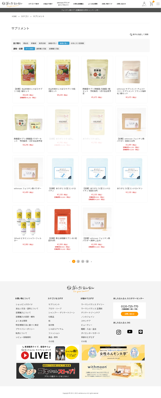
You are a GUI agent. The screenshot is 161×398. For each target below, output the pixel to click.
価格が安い (52, 43)
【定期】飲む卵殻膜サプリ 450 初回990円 (62, 239)
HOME (14, 16)
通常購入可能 (41, 49)
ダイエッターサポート (90, 333)
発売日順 (42, 43)
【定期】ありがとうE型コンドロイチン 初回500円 (96, 189)
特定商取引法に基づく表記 (27, 325)
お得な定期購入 (78, 4)
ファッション (54, 333)
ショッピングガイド (24, 304)
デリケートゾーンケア (90, 312)
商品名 (25, 43)
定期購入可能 (54, 49)
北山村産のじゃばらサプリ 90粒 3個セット (62, 90)
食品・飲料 (53, 337)
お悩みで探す (47, 4)
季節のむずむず (87, 337)
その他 (51, 341)
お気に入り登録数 (77, 43)
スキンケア (86, 321)
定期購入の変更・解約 (25, 316)
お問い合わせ (121, 4)
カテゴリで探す (33, 4)
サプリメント (38, 16)
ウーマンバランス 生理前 (91, 308)
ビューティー (86, 325)
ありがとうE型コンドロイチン (130, 188)
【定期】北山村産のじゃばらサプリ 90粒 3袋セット (28, 90)
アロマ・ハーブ (55, 308)
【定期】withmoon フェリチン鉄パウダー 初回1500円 (130, 139)
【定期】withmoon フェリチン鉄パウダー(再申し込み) (96, 239)
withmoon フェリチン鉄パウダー (27, 188)
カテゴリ (25, 16)
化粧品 (51, 316)
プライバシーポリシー (25, 329)
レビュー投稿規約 (23, 337)
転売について (21, 333)
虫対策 (51, 325)
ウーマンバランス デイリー (92, 304)
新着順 (33, 43)
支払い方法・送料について (27, 308)
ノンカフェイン (87, 316)
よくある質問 (92, 4)
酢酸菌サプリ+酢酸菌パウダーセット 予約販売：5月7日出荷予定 (28, 139)
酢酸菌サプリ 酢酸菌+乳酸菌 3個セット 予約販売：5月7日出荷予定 (97, 91)
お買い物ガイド (107, 4)
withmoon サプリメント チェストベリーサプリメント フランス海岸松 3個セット (131, 91)
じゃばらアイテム (55, 329)
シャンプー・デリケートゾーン (61, 312)
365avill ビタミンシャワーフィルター (27, 239)
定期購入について (23, 312)
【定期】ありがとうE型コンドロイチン (62, 189)
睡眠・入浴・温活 (88, 329)
